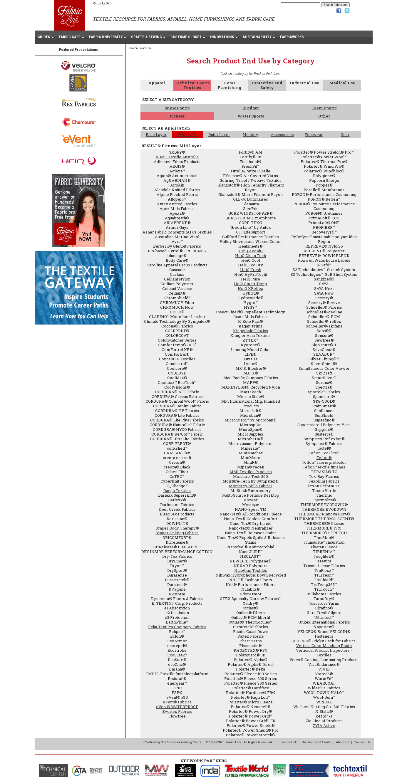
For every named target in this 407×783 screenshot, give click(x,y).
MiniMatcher (251, 453)
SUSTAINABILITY (257, 37)
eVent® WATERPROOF (177, 706)
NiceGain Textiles (250, 570)
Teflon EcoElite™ (324, 453)
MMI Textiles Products (251, 471)
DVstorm (177, 594)
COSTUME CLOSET (186, 37)
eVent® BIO (177, 697)
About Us (342, 742)
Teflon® (324, 457)
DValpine (177, 589)
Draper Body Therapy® (177, 528)
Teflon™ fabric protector (324, 462)
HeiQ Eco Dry (250, 265)
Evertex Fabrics (177, 711)
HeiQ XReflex (250, 288)
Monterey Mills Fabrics (250, 485)
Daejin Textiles (177, 490)
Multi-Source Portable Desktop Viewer (250, 498)
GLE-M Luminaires (250, 199)
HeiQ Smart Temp (250, 283)
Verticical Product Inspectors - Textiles (324, 653)
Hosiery (250, 134)
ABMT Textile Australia (177, 156)
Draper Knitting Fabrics (177, 532)
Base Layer (156, 134)
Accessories (282, 134)
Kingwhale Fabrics (250, 330)
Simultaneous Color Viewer (324, 368)
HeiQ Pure (250, 279)
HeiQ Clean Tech (250, 255)
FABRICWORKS (292, 37)
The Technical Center (316, 742)
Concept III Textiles (177, 359)
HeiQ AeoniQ (251, 250)
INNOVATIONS (222, 37)
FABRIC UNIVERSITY (106, 37)
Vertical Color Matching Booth (324, 645)
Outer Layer (219, 134)
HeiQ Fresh (250, 269)
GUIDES (44, 37)
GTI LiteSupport (250, 232)
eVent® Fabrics (177, 702)
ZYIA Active (324, 725)
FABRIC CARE (70, 37)
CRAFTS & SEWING (146, 37)
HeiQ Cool (250, 260)
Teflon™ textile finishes (324, 467)
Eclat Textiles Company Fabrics (177, 626)
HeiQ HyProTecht (250, 274)
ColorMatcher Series (177, 340)
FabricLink (289, 742)
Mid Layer (187, 134)
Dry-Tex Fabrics (177, 556)
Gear (345, 134)
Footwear (314, 134)
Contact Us (362, 742)
